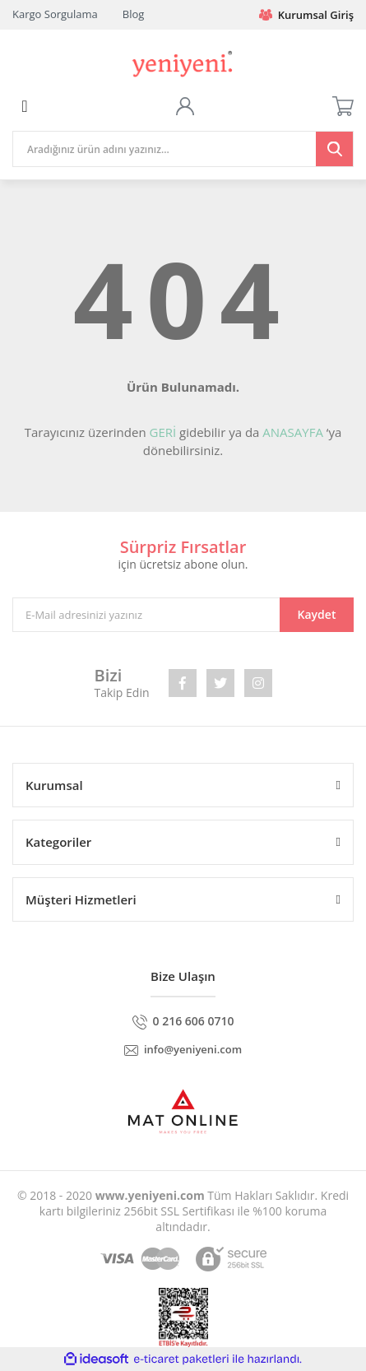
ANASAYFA (292, 432)
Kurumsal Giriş (306, 14)
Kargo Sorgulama (55, 14)
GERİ (162, 432)
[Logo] (182, 62)
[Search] (183, 149)
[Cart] (343, 106)
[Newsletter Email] (183, 614)
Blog (134, 14)
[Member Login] (185, 106)
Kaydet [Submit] (317, 614)
